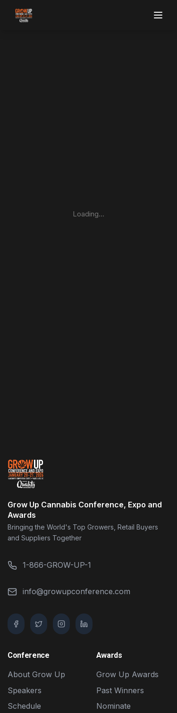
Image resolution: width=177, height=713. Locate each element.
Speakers (25, 690)
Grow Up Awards (127, 674)
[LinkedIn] (84, 624)
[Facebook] (16, 624)
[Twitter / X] (38, 624)
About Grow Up (36, 674)
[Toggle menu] (159, 15)
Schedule (24, 706)
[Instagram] (61, 624)
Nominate (113, 706)
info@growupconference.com (69, 592)
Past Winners (120, 690)
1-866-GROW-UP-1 (49, 565)
